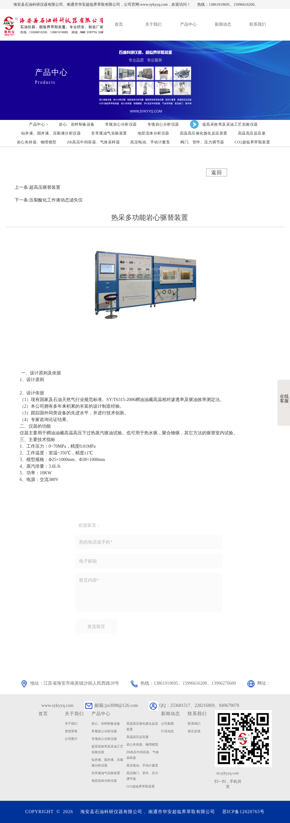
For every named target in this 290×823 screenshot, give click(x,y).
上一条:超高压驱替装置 (37, 187)
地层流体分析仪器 (104, 780)
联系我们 (194, 723)
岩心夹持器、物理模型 (142, 744)
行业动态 (167, 731)
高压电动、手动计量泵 (142, 765)
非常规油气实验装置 (105, 773)
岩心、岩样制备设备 (105, 723)
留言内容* (148, 594)
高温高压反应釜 (137, 737)
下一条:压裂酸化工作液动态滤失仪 (49, 200)
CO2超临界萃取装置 (140, 786)
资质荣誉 (71, 731)
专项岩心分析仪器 (104, 739)
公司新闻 (167, 723)
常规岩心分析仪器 (104, 731)
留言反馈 (194, 731)
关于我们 (71, 723)
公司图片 (71, 739)
